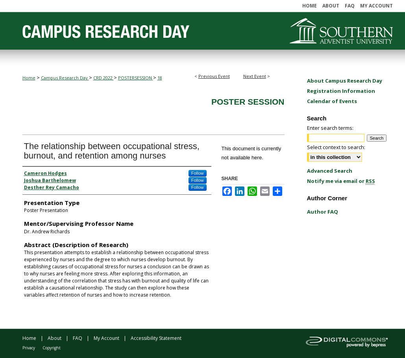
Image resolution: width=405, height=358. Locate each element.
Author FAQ (322, 211)
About (54, 338)
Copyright (52, 348)
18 (159, 78)
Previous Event (214, 76)
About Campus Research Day (344, 80)
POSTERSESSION (135, 78)
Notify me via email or (341, 181)
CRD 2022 (103, 78)
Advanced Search (329, 170)
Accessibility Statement (156, 338)
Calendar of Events (332, 101)
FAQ (77, 338)
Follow (197, 173)
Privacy (28, 348)
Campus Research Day (65, 78)
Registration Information (341, 90)
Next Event (254, 76)
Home (28, 78)
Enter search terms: (330, 127)
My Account (106, 338)
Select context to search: (336, 147)
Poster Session (248, 101)
